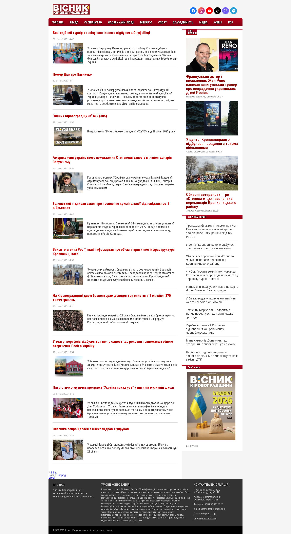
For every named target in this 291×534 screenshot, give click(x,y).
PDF (230, 22)
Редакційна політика (205, 518)
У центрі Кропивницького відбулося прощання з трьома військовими (212, 143)
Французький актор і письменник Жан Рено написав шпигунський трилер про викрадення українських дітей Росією (211, 84)
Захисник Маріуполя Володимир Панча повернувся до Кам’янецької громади (210, 313)
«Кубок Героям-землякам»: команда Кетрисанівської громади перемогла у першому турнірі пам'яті (212, 275)
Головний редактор (205, 513)
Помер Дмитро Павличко (72, 74)
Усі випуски (192, 446)
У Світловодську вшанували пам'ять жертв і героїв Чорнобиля (211, 300)
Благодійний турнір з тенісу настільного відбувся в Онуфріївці (101, 33)
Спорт (162, 22)
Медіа (203, 22)
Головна (57, 22)
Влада (74, 22)
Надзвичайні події (121, 22)
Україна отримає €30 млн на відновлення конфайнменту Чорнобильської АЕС (205, 329)
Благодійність (183, 22)
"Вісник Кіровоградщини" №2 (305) (80, 116)
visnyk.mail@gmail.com (213, 508)
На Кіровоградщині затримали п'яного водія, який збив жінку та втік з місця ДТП (212, 355)
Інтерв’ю (146, 22)
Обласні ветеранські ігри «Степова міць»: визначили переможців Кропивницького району (211, 200)
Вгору (51, 477)
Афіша (217, 22)
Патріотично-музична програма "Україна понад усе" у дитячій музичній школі (113, 387)
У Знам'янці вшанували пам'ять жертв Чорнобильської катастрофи (212, 288)
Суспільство (93, 22)
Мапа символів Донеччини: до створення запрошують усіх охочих (210, 342)
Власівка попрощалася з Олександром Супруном (91, 429)
